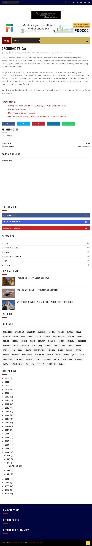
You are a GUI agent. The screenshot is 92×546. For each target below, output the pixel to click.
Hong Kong (82, 341)
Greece (61, 341)
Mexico (78, 350)
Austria (52, 332)
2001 (7, 482)
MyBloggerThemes (37, 543)
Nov (9, 459)
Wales (61, 364)
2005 (7, 448)
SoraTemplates (14, 543)
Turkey (6, 364)
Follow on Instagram (46, 222)
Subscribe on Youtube (46, 228)
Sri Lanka (47, 359)
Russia (82, 355)
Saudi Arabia (7, 359)
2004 (7, 452)
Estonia (15, 341)
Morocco (15, 355)
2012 (7, 422)
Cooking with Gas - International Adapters (38, 290)
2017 (7, 404)
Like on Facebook (46, 215)
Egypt (79, 336)
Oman (58, 355)
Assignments (8, 265)
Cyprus (47, 336)
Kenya (5, 350)
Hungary (6, 346)
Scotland (19, 359)
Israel (56, 346)
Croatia (39, 336)
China (30, 336)
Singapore (29, 359)
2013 (7, 418)
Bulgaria (6, 336)
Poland (66, 355)
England (6, 341)
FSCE (5, 261)
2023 (7, 382)
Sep (9, 470)
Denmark (71, 336)
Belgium (70, 332)
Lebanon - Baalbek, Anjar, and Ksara (34, 278)
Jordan (78, 346)
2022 (7, 385)
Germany (41, 341)
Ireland (48, 346)
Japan (70, 346)
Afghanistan (19, 332)
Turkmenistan (17, 364)
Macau (60, 350)
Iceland (15, 346)
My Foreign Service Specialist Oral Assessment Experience (45, 301)
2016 (7, 407)
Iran (33, 346)
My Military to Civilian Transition (22, 113)
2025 (7, 378)
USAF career (67, 53)
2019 (7, 396)
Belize (78, 332)
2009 (7, 433)
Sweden (56, 359)
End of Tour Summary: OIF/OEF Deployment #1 (45, 105)
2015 (7, 411)
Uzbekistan (51, 364)
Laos (20, 350)
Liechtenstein (39, 350)
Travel (59, 53)
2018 (7, 400)
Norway (50, 355)
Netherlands (27, 355)
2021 (7, 389)
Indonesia (25, 346)
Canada (15, 336)
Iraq (40, 346)
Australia (41, 332)
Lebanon (28, 350)
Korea (13, 350)
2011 (7, 426)
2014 (7, 415)
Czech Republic (58, 336)
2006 (7, 444)
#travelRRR (7, 332)
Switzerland (67, 359)
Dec (9, 455)
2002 (7, 478)
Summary (7, 252)
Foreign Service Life (11, 248)
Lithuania (51, 350)
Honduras (70, 341)
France (32, 341)
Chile (23, 336)
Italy (63, 346)
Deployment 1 (45, 53)
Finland (24, 341)
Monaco (6, 355)
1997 (7, 490)
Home (6, 40)
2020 (7, 393)
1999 (7, 486)
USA (33, 364)
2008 (7, 437)
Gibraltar (51, 341)
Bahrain (61, 332)
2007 (7, 441)
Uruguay (40, 364)
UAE (27, 364)
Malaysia (69, 350)
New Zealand (39, 355)
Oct (9, 462)
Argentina (31, 332)
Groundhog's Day (14, 466)
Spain (38, 359)
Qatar (54, 53)
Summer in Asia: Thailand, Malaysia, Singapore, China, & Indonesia (37, 116)
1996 (7, 493)
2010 (7, 430)
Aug (9, 474)
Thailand (78, 359)
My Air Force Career (17, 109)
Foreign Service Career (12, 257)
